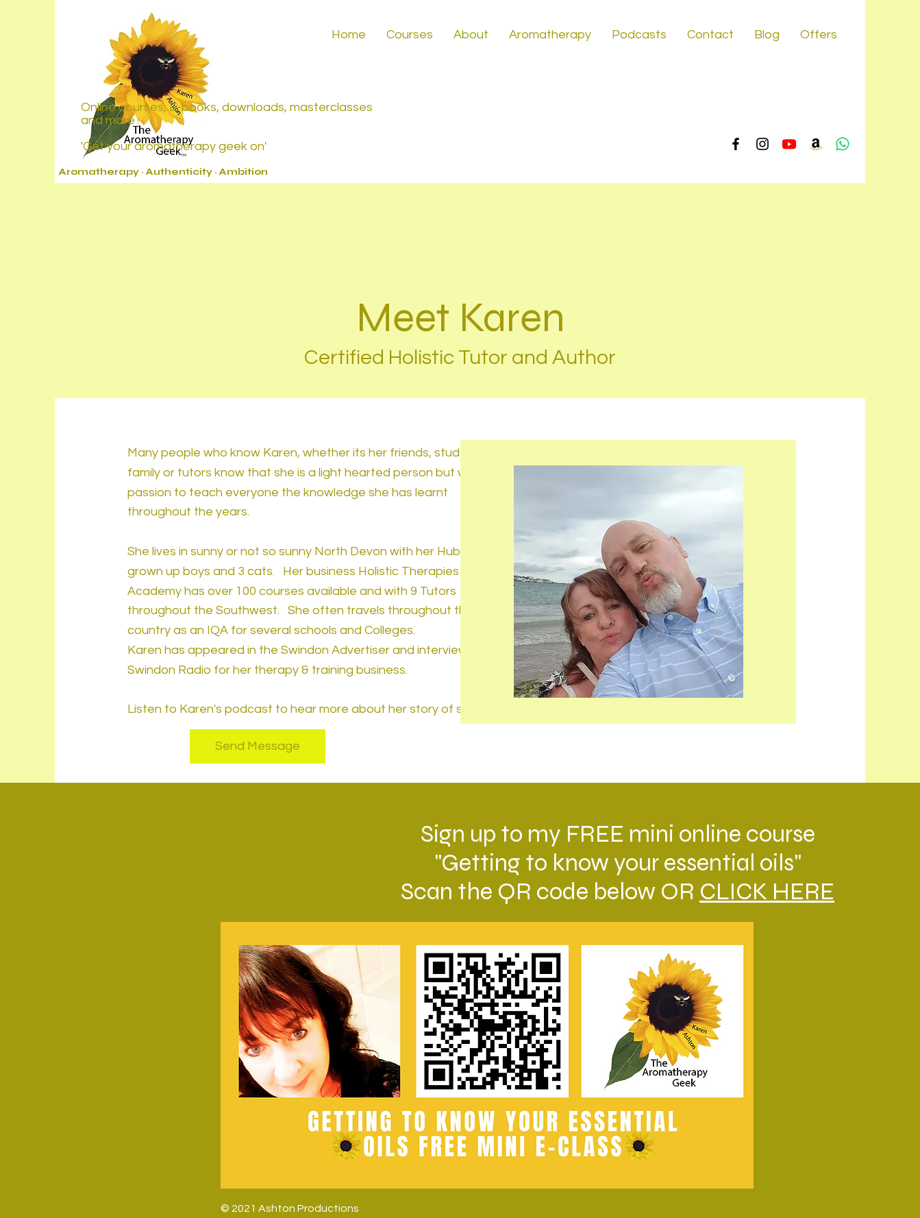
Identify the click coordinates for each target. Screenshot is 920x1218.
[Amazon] (816, 144)
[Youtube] (789, 144)
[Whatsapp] (842, 144)
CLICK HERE (766, 891)
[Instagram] (762, 144)
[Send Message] (257, 746)
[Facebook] (736, 144)
